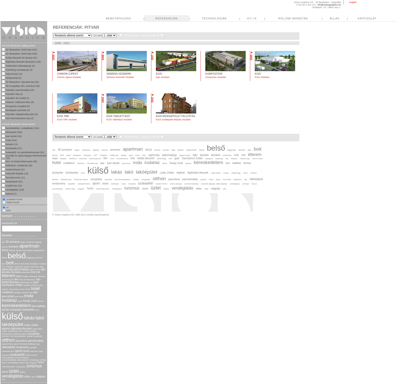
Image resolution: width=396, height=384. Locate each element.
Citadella (9, 267)
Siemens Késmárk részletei (120, 77)
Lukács (5, 331)
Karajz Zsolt (30, 300)
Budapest (34, 264)
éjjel (43, 269)
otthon (8, 340)
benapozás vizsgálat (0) (18, 106)
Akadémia (30, 242)
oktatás (30, 336)
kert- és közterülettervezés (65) (21, 161)
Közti (37, 310)
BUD (22, 264)
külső (12, 316)
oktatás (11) (12, 144)
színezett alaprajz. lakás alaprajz (15, 360)
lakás (29, 317)
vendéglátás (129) (15, 189)
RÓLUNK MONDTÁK (293, 18)
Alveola (5, 247)
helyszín (5, 289)
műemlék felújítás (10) (17, 173)
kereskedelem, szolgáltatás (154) (22, 128)
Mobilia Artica (7, 334)
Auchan (19, 250)
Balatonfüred (39, 250)
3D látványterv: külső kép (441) (21, 49)
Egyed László (34, 269)
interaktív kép (27, 292)
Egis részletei (162, 77)
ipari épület (8, 296)
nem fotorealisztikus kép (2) (20, 118)
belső (17, 256)
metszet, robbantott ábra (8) (20, 102)
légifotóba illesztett (21, 328)
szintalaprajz (34, 360)
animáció (14, 246)
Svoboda (5, 355)
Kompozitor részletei (215, 77)
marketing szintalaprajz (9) (19, 70)
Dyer (42, 267)
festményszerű (8, 280)
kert (34, 306)
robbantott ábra (8, 351)
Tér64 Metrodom (8, 367)
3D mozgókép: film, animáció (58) (23, 86)
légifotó (6, 328)
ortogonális (37, 336)
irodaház (9, 300)
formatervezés (29, 280)
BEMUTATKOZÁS (118, 18)
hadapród (27, 285)
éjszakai (15, 272)
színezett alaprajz (22, 357)
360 (3, 242)
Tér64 (40, 362)
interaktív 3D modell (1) (17, 98)
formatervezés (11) (15, 177)
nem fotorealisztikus (18, 336)
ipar (35, 292)
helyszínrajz (14, 289)
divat (32, 267)
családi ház (18, 267)
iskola (20, 301)
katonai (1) (11, 194)
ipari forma (19, 296)
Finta (21, 280)
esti (38, 272)
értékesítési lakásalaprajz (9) (20, 66)
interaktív (17, 292)
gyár (36, 282)
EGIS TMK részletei (67, 119)
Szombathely (13, 363)
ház (41, 285)
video (27, 376)
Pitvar (11, 344)
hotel (35, 288)
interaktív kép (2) (14, 94)
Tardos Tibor (24, 363)
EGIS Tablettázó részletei (119, 119)
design (26, 267)
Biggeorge (31, 258)
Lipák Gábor (37, 329)
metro (20, 331)
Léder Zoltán (31, 325)
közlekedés (28, 309)
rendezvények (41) (15, 169)
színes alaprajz (8, 357)
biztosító (39, 258)
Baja (24, 250)
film (16, 279)
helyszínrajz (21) (14, 74)
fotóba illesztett (10, 282)
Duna (37, 267)
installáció (7, 292)
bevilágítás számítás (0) (18, 110)
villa (3, 379)
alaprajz (38, 242)
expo (19, 276)
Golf (31, 282)
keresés (19, 216)
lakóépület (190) (14, 132)
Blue (3, 264)
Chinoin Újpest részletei (69, 77)
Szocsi (4, 363)
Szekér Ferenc (31, 355)
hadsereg (35, 285)
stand (26, 351)
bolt (10, 262)
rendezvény (22, 347)
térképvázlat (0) (13, 78)
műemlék (5, 336)
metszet (26, 331)
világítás (40, 376)
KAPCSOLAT (367, 18)
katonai (40, 301)
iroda (28, 296)
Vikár (33, 377)
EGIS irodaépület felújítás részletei (173, 119)
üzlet (14, 371)
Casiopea (42, 264)
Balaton (30, 250)
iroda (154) (11, 140)
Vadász (22, 372)
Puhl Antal (23, 344)
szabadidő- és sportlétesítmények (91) (25, 152)
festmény (41, 276)
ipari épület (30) (14, 136)
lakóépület (12, 324)
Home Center (24, 289)
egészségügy (20, 269)
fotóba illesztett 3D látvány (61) (21, 58)
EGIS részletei (262, 77)
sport (18, 351)
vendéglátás (12, 376)
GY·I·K (252, 18)
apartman (29, 246)
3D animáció (13, 241)
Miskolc (34, 331)
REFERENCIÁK (166, 18)
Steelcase (34, 351)
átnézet (12, 250)
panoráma (21, 340)
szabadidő (17, 354)
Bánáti (4, 258)
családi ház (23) (14, 185)
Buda (27, 264)
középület (15, 309)
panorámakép (35, 340)
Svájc (41, 351)
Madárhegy (12, 331)
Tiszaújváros (21, 367)
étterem (8, 275)
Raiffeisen (32, 344)
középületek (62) (14, 181)
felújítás (25, 276)
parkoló (5, 344)
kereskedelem (16, 305)
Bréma (17, 264)
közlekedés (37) (14, 148)
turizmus (34, 366)
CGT (4, 267)
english (353, 2)
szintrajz (43, 360)
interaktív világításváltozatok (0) (22, 114)
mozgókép (34, 333)
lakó (40, 317)
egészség (7, 269)
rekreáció (8, 347)
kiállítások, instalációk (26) (19, 165)
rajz (38, 344)
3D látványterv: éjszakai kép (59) (22, 82)
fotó (38, 279)
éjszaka (6, 272)
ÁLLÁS (335, 18)
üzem (5, 371)
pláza (16, 344)
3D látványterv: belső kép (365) (21, 53)
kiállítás (41, 306)
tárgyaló (33, 363)
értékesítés (25, 272)
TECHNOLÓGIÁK (214, 18)
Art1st (5, 250)
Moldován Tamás (20, 334)
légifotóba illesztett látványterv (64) (23, 62)
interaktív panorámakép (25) (20, 90)
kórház (5, 309)
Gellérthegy (24, 282)
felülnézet (33, 276)
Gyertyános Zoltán (12, 285)
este (33, 272)
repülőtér (33, 347)
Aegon (23, 242)
